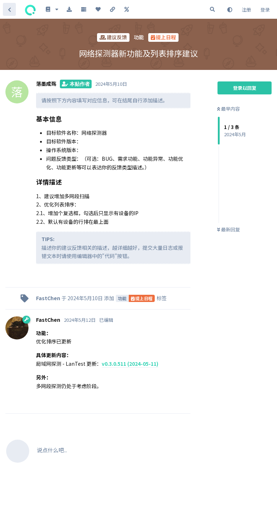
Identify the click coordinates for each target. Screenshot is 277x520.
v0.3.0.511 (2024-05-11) (130, 363)
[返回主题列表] (9, 9)
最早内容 (228, 108)
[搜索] (212, 9)
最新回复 (228, 229)
